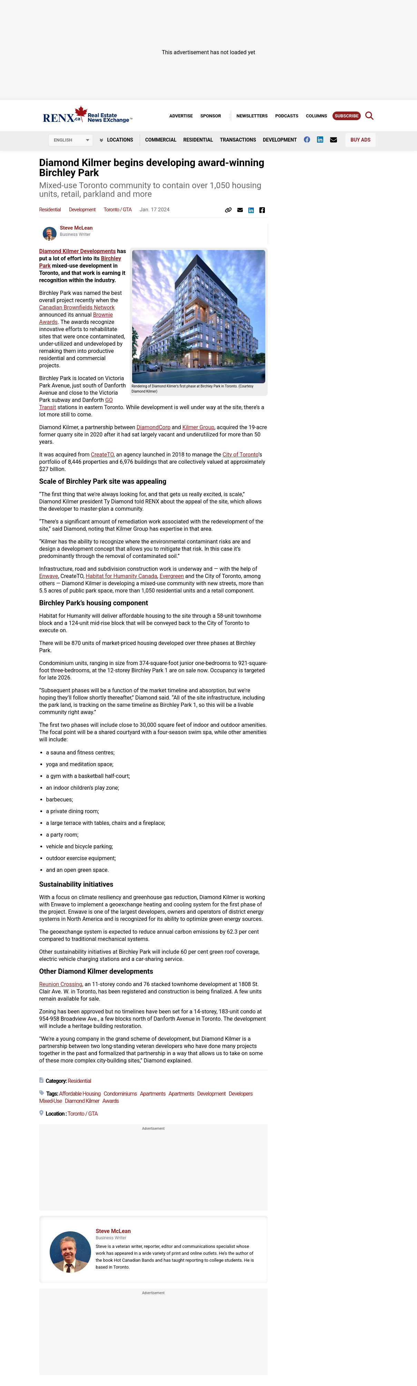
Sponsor (210, 115)
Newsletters (252, 115)
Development (280, 140)
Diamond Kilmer (82, 1101)
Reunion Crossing (60, 984)
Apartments (153, 1093)
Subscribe (346, 115)
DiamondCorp (153, 427)
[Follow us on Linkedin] (323, 139)
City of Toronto (240, 454)
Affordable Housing (79, 1093)
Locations (116, 140)
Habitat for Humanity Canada (121, 576)
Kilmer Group (198, 427)
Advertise (181, 115)
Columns (316, 115)
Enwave (48, 576)
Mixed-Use (50, 1101)
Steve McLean (76, 228)
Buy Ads (360, 140)
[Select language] (70, 140)
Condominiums (120, 1093)
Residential (198, 140)
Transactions (238, 140)
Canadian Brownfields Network (77, 307)
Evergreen (172, 576)
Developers (240, 1093)
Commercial (161, 140)
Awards (110, 1101)
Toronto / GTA (117, 209)
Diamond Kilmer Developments (77, 251)
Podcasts (286, 115)
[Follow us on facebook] (310, 139)
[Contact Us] (337, 139)
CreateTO (102, 454)
